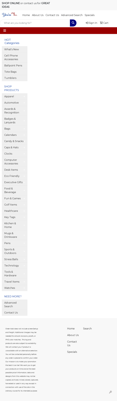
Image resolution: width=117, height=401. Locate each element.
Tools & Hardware (10, 273)
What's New (11, 49)
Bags (7, 128)
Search (87, 328)
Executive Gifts (13, 182)
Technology (11, 265)
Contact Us (52, 15)
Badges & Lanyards (10, 120)
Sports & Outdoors (10, 251)
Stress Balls (11, 259)
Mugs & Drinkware (10, 235)
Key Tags (9, 217)
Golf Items (10, 204)
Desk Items (11, 169)
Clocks (8, 153)
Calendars (10, 135)
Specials (89, 15)
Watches (9, 288)
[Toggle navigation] (5, 30)
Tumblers (10, 78)
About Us (37, 15)
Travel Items (11, 281)
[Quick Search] (35, 22)
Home (26, 15)
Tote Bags (10, 71)
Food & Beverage (10, 190)
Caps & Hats (11, 147)
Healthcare (11, 210)
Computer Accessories (11, 161)
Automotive (11, 102)
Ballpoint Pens (13, 65)
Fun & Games (12, 198)
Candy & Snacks (13, 141)
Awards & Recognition (11, 110)
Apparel (9, 96)
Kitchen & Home (10, 225)
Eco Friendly (12, 176)
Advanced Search (72, 15)
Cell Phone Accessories (11, 57)
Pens (7, 243)
